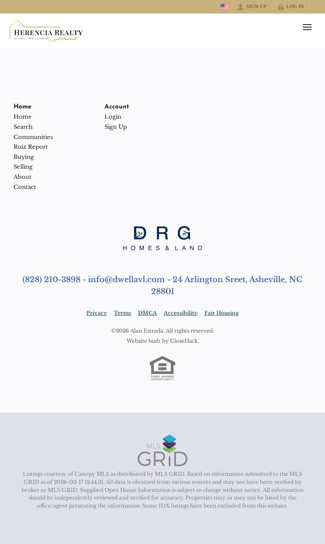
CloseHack (184, 341)
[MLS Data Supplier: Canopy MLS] (162, 451)
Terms (122, 313)
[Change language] (225, 7)
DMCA (147, 313)
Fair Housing (221, 313)
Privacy (96, 313)
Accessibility (181, 313)
